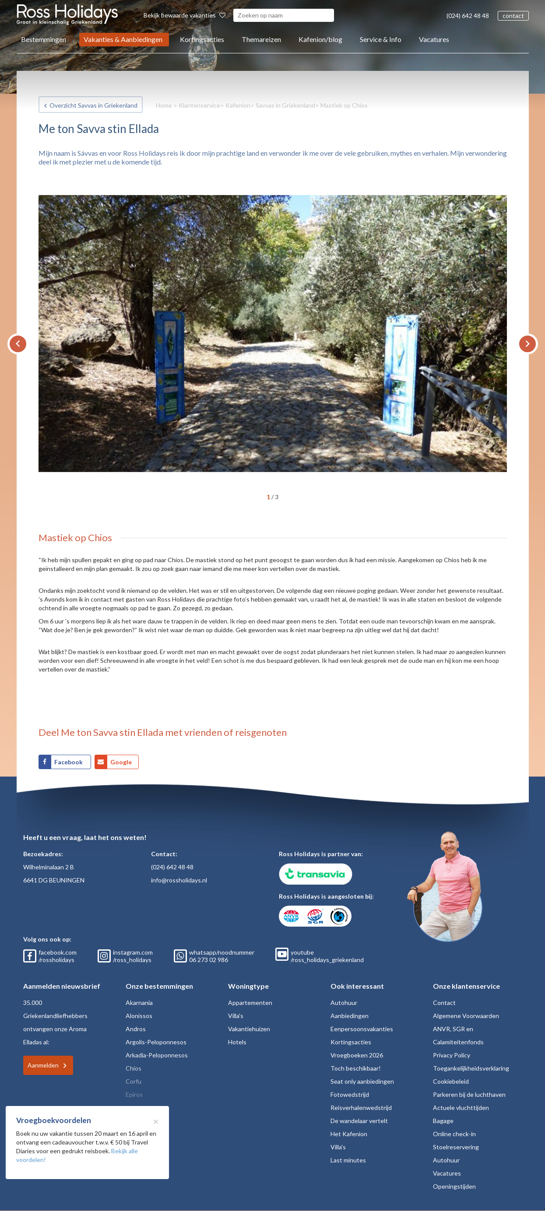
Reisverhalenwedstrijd (361, 1107)
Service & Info (380, 39)
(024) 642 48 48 (468, 15)
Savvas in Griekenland (285, 105)
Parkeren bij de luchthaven (469, 1094)
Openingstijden (454, 1186)
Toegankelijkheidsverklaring (471, 1068)
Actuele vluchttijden (461, 1107)
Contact (444, 1002)
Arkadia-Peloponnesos (157, 1055)
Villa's (235, 1015)
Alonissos (139, 1015)
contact (513, 15)
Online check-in (454, 1134)
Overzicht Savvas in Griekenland (93, 105)
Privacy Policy (451, 1055)
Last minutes (348, 1160)
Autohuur (344, 1002)
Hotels (237, 1042)
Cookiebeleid (451, 1081)
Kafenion (237, 105)
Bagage (443, 1120)
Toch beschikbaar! (356, 1068)
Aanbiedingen (350, 1015)
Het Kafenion (349, 1134)
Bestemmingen (43, 39)
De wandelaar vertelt (359, 1120)
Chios (133, 1068)
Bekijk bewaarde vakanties (184, 15)
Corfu (133, 1081)
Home (164, 105)
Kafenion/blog (320, 39)
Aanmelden (43, 1065)
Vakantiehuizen (249, 1028)
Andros (136, 1028)
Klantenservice (199, 105)
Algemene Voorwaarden (466, 1015)
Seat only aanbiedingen (362, 1081)
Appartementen (250, 1002)
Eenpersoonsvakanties (362, 1028)
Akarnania (139, 1002)
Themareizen (261, 39)
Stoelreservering (456, 1147)
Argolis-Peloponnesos (156, 1042)
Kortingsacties (202, 39)
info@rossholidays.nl (179, 880)
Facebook (69, 762)
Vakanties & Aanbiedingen (123, 39)
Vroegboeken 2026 (357, 1055)
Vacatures (434, 39)
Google (121, 762)
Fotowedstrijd (350, 1094)
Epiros (134, 1094)
